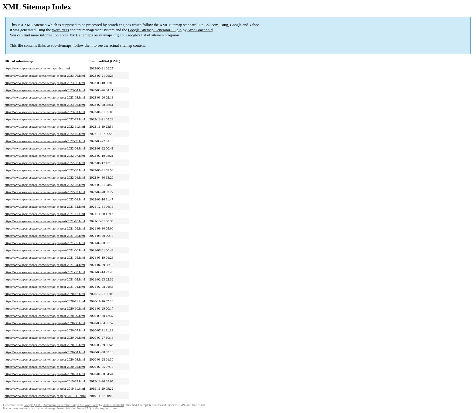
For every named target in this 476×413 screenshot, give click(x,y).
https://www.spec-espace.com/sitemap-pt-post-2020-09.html (45, 315)
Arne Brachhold (199, 30)
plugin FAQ (83, 408)
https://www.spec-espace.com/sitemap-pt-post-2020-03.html (45, 359)
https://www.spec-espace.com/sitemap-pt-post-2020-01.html (45, 374)
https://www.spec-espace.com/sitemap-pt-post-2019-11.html (45, 388)
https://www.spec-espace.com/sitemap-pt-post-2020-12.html (45, 294)
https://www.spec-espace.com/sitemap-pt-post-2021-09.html (45, 228)
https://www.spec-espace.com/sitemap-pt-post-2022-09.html (45, 141)
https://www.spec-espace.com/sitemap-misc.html (37, 68)
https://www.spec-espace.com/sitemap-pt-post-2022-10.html (45, 134)
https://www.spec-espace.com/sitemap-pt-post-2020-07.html (45, 330)
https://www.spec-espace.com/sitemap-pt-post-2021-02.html (45, 279)
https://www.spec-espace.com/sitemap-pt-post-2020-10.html (45, 308)
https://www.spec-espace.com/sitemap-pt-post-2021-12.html (45, 206)
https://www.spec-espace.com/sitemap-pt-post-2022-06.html (45, 163)
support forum (109, 408)
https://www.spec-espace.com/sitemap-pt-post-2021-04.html (45, 265)
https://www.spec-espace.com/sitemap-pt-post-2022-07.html (45, 155)
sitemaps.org (109, 35)
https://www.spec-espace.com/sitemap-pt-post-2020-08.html (45, 323)
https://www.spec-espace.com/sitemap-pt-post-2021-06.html (45, 250)
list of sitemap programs (160, 35)
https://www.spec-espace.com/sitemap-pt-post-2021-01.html (45, 286)
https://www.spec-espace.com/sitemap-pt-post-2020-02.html (45, 366)
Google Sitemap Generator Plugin (155, 30)
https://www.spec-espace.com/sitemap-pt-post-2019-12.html (45, 381)
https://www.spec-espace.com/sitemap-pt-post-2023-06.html (45, 75)
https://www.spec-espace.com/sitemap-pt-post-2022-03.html (45, 184)
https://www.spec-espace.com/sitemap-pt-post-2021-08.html (45, 235)
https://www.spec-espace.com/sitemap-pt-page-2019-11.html (45, 396)
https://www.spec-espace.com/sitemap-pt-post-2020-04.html (45, 352)
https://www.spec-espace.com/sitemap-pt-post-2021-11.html (45, 214)
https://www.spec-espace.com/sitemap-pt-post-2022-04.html (45, 177)
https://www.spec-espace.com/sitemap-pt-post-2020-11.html (45, 301)
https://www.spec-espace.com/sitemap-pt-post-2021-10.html (45, 221)
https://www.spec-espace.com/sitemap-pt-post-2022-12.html (45, 119)
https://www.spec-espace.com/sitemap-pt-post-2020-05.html (45, 345)
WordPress (60, 30)
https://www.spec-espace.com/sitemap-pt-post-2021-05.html (45, 257)
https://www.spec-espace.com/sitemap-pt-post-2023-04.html (45, 90)
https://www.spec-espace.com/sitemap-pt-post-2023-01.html (45, 112)
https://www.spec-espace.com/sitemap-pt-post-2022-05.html (45, 170)
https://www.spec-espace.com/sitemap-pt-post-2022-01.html (45, 199)
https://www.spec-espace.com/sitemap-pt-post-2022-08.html (45, 148)
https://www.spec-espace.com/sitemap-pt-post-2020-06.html (45, 337)
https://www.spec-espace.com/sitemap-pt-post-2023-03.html (45, 97)
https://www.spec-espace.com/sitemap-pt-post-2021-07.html (45, 243)
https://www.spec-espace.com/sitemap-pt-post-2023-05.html (45, 83)
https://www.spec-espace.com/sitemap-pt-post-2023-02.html (45, 104)
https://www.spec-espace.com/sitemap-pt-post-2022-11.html (45, 126)
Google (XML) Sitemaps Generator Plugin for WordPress (61, 405)
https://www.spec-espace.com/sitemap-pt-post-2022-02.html (45, 192)
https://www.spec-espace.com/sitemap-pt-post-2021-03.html (45, 272)
